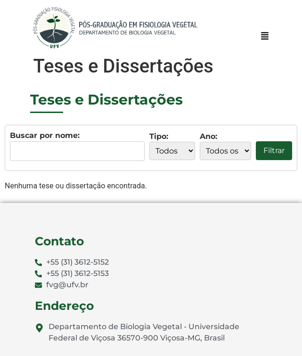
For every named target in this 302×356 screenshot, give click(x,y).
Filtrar (274, 150)
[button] (264, 37)
